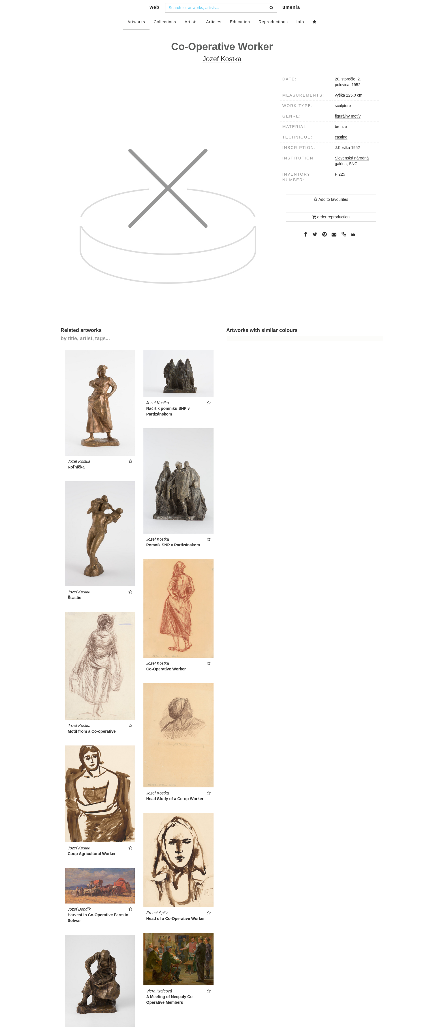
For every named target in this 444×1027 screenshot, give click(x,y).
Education (240, 33)
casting (341, 148)
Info (300, 33)
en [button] (398, 8)
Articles (213, 33)
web (154, 18)
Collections (165, 33)
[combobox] (221, 19)
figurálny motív (347, 127)
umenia (291, 18)
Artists (191, 33)
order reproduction (330, 228)
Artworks (136, 33)
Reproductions (273, 33)
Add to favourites (331, 210)
